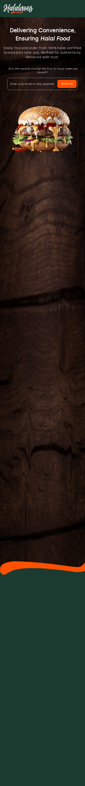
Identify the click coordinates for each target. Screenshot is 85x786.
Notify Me (67, 83)
